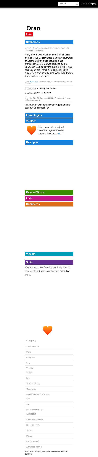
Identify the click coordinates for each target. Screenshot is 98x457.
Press (28, 352)
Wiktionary (33, 81)
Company (31, 340)
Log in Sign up (89, 4)
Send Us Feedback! (34, 420)
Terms (29, 430)
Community (31, 389)
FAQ (28, 363)
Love (29, 34)
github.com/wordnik (34, 410)
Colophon (30, 357)
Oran (58, 133)
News (29, 372)
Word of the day (33, 383)
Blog (28, 378)
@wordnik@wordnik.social (37, 394)
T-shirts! (29, 368)
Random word (32, 441)
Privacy (29, 436)
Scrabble (65, 271)
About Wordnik (32, 346)
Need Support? (32, 425)
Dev (28, 398)
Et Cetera (31, 414)
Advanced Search (34, 447)
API (28, 404)
